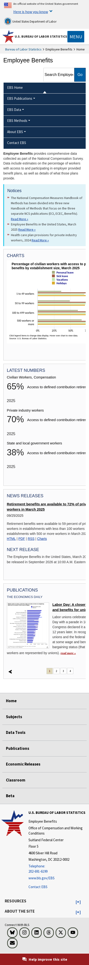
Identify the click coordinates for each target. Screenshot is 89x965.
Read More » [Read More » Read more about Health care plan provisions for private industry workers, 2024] (40, 240)
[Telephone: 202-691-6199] (58, 869)
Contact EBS (37, 887)
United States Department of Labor (30, 21)
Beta (10, 795)
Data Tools (15, 732)
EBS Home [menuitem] (15, 87)
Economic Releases (23, 764)
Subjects (14, 716)
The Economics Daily (24, 597)
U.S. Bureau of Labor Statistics (41, 36)
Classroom (15, 780)
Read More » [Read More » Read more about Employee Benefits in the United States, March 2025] (27, 229)
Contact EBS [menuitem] (16, 142)
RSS (31, 539)
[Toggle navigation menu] (75, 36)
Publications (17, 748)
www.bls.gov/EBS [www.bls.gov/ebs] (41, 878)
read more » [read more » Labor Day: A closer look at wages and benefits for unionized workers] (68, 653)
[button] (78, 902)
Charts (42, 539)
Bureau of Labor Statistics (23, 49)
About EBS (15, 131)
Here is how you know (30, 11)
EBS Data (14, 109)
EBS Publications (19, 98)
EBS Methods (17, 120)
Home (11, 700)
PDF (22, 539)
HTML (11, 539)
